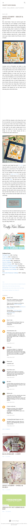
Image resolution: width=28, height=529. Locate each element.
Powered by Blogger (14, 521)
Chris (8, 347)
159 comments (8, 511)
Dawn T (8, 320)
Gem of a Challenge (6, 262)
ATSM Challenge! (18, 304)
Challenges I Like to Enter (15, 8)
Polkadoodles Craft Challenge (9, 267)
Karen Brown (10, 369)
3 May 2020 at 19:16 (10, 315)
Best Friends (11, 284)
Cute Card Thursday (7, 258)
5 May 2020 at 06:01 (10, 377)
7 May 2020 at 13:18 (10, 425)
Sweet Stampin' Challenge (7, 290)
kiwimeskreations (10, 330)
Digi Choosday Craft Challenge (9, 269)
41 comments (8, 489)
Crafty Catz (5, 256)
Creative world (10, 406)
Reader (15, 288)
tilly (8, 381)
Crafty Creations (6, 260)
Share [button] (3, 282)
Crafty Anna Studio (17, 310)
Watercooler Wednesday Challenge (10, 272)
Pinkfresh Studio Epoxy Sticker (8, 288)
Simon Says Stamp (20, 288)
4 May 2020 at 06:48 (10, 365)
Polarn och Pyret (14, 174)
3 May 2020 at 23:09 (10, 357)
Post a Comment (6, 429)
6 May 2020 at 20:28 (10, 415)
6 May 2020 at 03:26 (10, 402)
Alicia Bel (20, 165)
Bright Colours (5, 286)
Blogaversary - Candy (11, 454)
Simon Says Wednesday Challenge (10, 265)
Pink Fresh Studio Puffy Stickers (14, 286)
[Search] (25, 2)
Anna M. (9, 297)
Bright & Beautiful (21, 284)
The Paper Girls (6, 255)
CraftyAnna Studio (11, 312)
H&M (11, 179)
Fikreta (8, 361)
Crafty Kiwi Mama (9, 5)
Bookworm (16, 284)
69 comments (8, 456)
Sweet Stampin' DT (15, 290)
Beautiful (7, 284)
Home (4, 8)
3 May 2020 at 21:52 (10, 343)
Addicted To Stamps (6, 264)
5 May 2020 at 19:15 (10, 389)
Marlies (8, 393)
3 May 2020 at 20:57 (10, 326)
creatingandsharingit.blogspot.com (14, 419)
